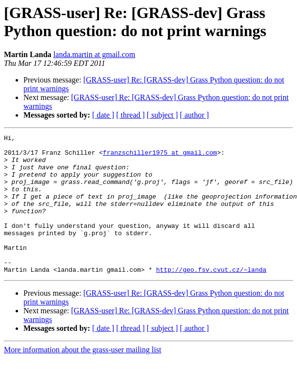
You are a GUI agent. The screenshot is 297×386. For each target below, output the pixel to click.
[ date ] (103, 115)
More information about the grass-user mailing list (82, 377)
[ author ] (194, 115)
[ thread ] (130, 115)
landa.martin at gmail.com (94, 54)
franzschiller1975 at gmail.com (160, 156)
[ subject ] (162, 115)
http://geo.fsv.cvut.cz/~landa (211, 297)
